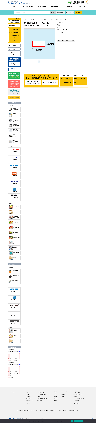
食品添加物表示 (29, 403)
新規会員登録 (60, 12)
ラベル (11, 153)
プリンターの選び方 (65, 78)
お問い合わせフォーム (50, 82)
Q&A (75, 82)
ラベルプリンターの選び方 (59, 394)
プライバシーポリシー (78, 394)
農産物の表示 (28, 392)
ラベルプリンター (15, 391)
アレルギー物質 (40, 391)
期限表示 (39, 396)
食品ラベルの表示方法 (79, 78)
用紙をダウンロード (14, 63)
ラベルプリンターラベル (32, 19)
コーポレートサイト (73, 410)
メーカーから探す (41, 7)
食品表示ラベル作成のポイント (60, 391)
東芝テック (68, 40)
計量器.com (53, 410)
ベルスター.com (44, 410)
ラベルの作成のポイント (65, 83)
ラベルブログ (76, 400)
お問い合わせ (76, 403)
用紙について (56, 400)
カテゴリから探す (28, 7)
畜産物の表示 (28, 394)
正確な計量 (39, 400)
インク (17, 153)
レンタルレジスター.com (23, 410)
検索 (52, 12)
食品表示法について (58, 392)
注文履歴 (78, 12)
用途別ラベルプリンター (59, 396)
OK (71, 421)
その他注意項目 (40, 401)
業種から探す (54, 7)
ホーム (14, 7)
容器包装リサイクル (41, 394)
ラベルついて (56, 401)
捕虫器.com (35, 410)
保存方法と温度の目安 (42, 398)
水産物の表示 (28, 396)
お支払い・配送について (78, 392)
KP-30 (40, 19)
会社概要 (75, 391)
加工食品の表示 (29, 398)
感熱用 (73, 40)
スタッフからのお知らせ (78, 398)
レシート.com (62, 410)
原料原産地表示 (40, 392)
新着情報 (75, 396)
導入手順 (56, 398)
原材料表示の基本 (29, 400)
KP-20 (63, 40)
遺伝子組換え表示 (29, 401)
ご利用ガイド (81, 7)
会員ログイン (69, 12)
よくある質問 (68, 7)
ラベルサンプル (57, 403)
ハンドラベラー (14, 392)
